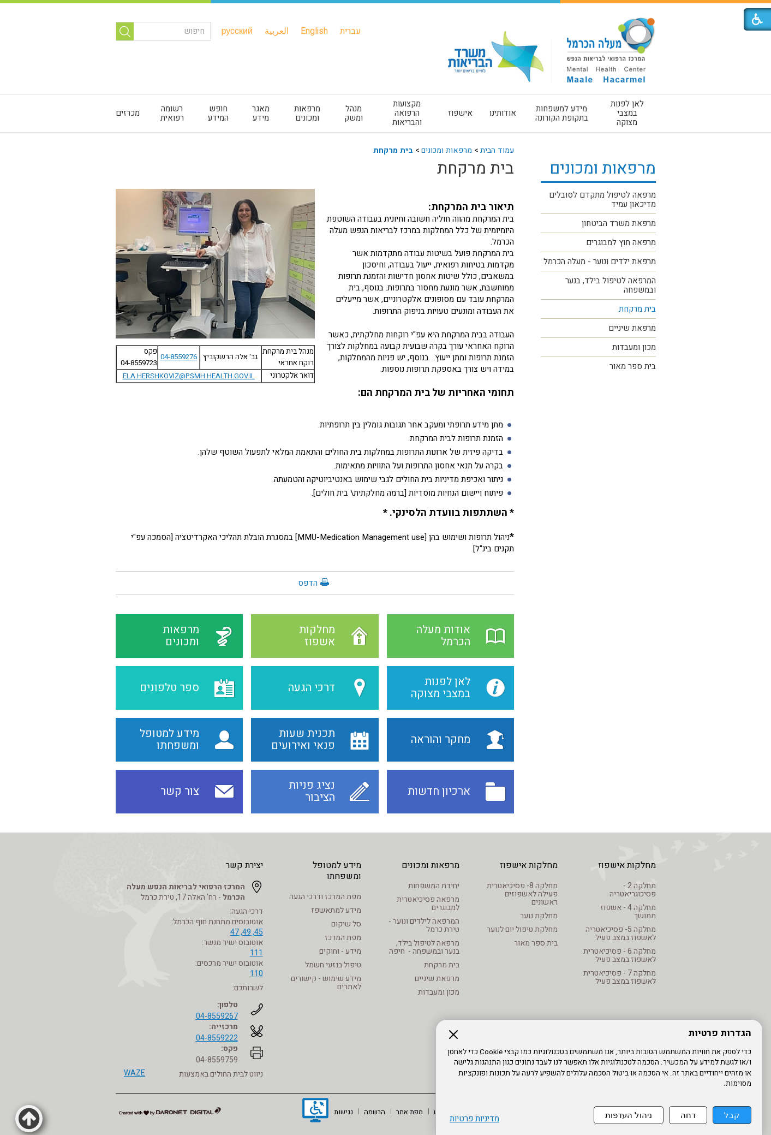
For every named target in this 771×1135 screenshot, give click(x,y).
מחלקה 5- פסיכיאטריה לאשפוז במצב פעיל (620, 933)
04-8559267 (217, 1016)
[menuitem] (350, 31)
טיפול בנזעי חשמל (333, 965)
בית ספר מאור (632, 366)
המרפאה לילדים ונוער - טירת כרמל (424, 925)
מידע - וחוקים (340, 951)
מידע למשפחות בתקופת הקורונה (561, 113)
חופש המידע (218, 113)
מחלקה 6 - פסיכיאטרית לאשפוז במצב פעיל (619, 955)
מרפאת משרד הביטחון (619, 223)
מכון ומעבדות (634, 347)
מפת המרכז (343, 937)
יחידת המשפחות (433, 886)
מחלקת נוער (539, 916)
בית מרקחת (393, 150)
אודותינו (502, 113)
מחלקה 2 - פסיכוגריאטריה (632, 890)
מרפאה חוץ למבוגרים (621, 242)
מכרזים (128, 113)
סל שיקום (346, 924)
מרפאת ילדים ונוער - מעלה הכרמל (599, 261)
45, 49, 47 (246, 932)
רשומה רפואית (172, 113)
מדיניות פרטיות (474, 1119)
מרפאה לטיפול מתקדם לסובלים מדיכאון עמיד (602, 199)
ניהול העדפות (628, 1115)
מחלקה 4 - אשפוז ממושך (628, 912)
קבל (732, 1115)
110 (256, 973)
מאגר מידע (261, 113)
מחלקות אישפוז (627, 865)
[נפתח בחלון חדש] (315, 1111)
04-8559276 (178, 357)
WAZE (134, 1073)
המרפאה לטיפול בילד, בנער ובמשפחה (610, 285)
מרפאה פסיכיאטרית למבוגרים (428, 903)
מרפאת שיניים (632, 328)
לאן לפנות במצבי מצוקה (627, 113)
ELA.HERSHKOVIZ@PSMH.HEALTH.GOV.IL (189, 376)
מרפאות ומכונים (307, 113)
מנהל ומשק (353, 113)
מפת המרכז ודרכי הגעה (325, 896)
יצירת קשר (244, 865)
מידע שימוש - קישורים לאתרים (326, 983)
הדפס (308, 583)
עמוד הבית (497, 150)
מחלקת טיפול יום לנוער (522, 929)
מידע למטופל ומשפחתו (337, 871)
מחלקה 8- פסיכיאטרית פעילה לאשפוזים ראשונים (522, 894)
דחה (688, 1115)
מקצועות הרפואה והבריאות (407, 113)
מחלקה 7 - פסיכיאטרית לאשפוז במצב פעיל (619, 977)
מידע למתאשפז (336, 910)
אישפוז (460, 113)
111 (256, 953)
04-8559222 (217, 1038)
